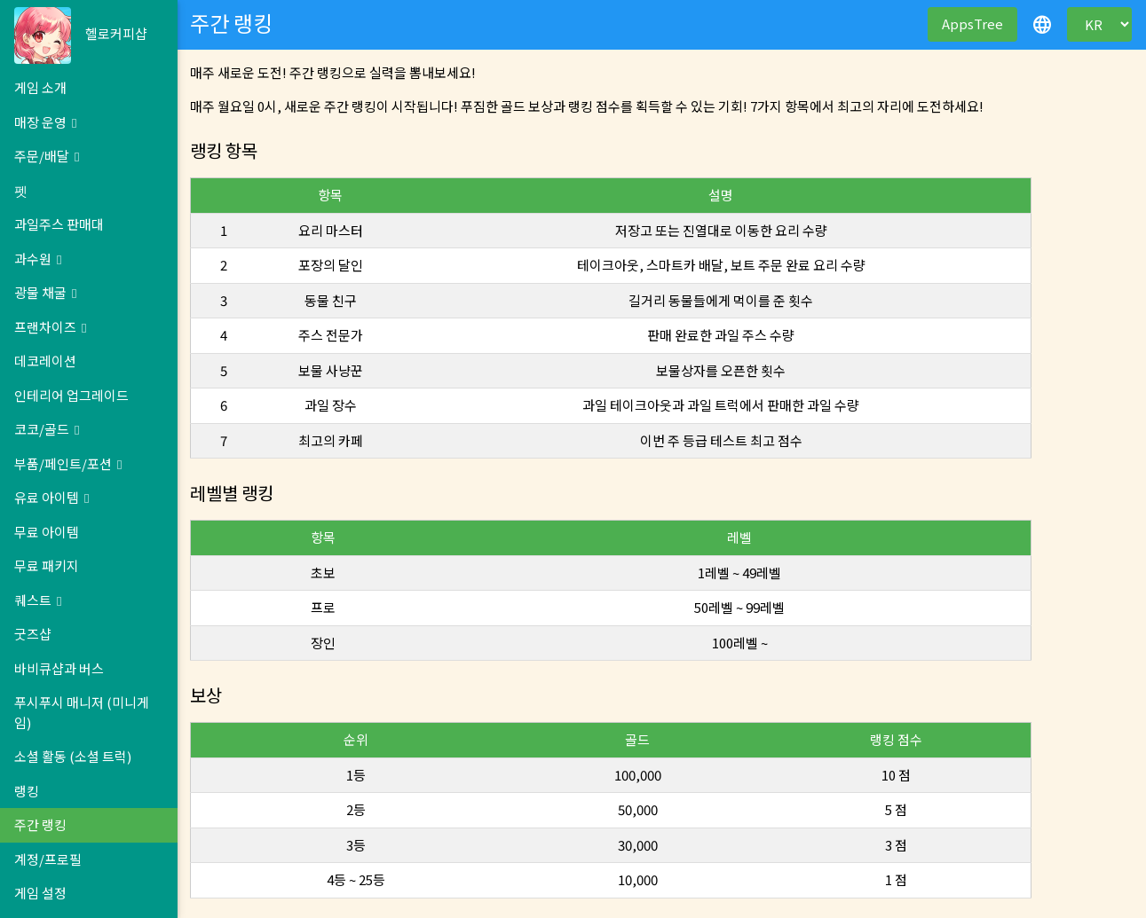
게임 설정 (40, 892)
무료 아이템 (46, 531)
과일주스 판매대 (59, 224)
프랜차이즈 (50, 327)
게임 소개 (40, 87)
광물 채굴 (45, 292)
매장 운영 (45, 122)
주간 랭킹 (40, 824)
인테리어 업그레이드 (71, 395)
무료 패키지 (46, 565)
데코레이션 (45, 360)
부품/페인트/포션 (68, 463)
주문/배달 (46, 155)
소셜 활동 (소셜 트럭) (72, 756)
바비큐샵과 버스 (59, 668)
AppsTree (972, 23)
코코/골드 (46, 429)
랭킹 (26, 790)
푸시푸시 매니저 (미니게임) (81, 712)
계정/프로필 (48, 859)
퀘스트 (37, 600)
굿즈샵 (32, 633)
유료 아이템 (51, 497)
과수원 (37, 258)
